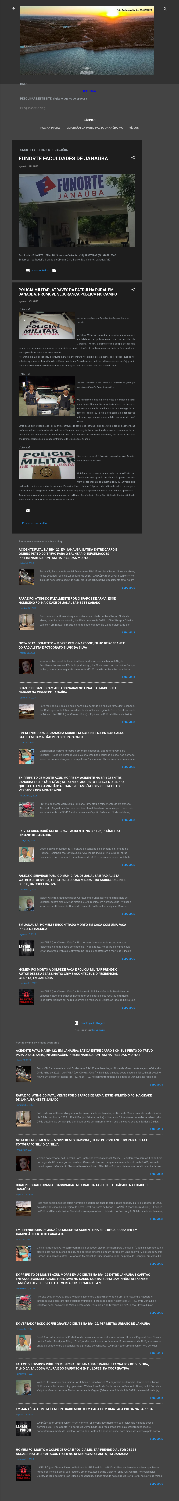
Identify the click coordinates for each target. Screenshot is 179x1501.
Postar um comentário (35, 523)
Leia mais (128, 587)
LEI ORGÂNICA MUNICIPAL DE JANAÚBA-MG (95, 127)
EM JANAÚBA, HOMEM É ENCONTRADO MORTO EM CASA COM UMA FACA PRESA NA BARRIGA (84, 1409)
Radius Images (98, 1030)
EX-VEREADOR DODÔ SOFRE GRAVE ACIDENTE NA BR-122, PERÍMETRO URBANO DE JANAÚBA (83, 1323)
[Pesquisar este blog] (89, 108)
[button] (133, 158)
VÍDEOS (134, 127)
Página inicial (50, 127)
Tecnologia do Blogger (89, 1023)
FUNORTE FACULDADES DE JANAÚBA (63, 158)
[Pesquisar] (165, 9)
